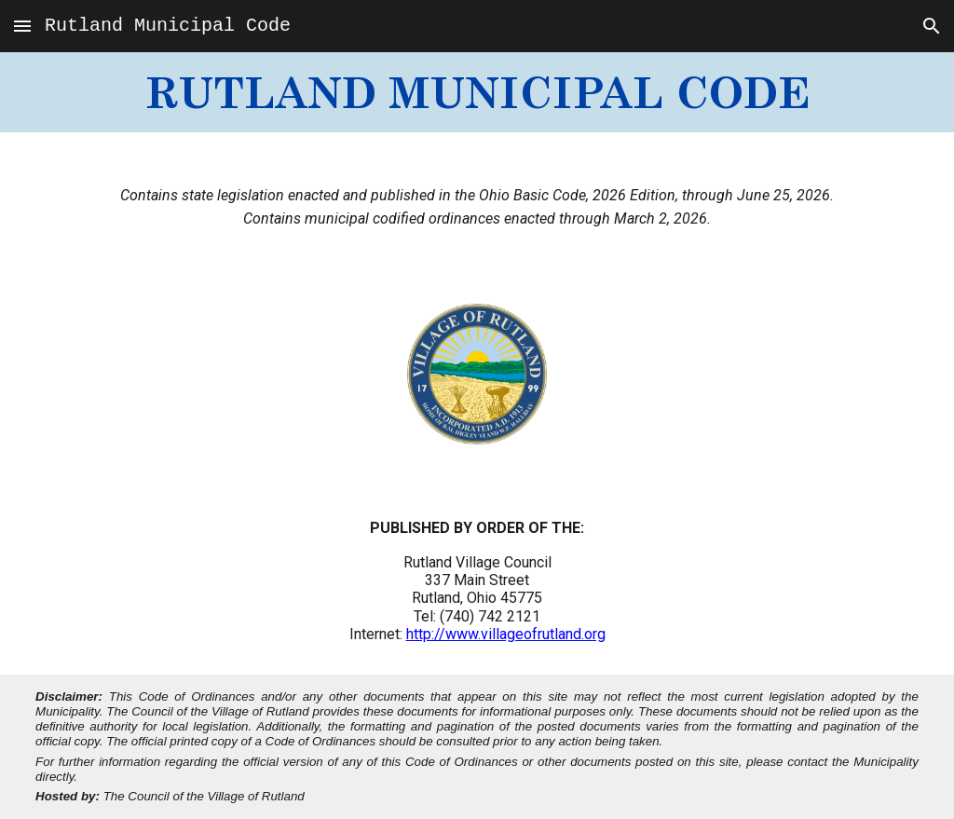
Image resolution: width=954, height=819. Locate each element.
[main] (477, 92)
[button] (22, 25)
